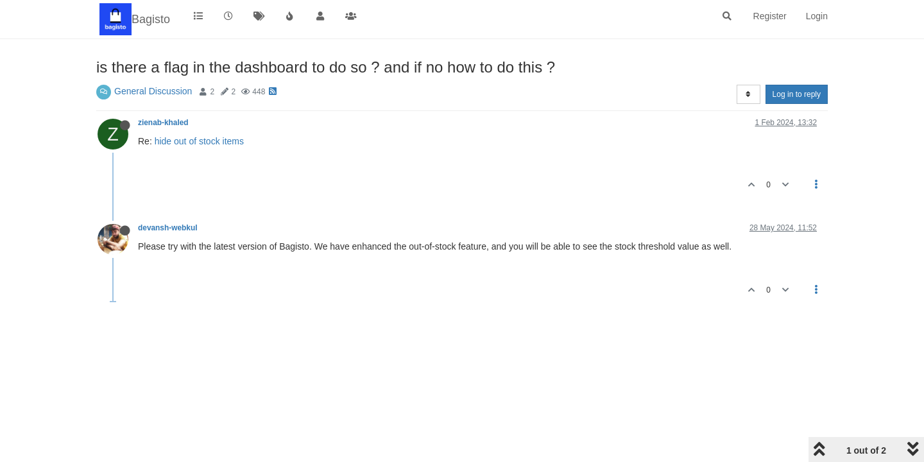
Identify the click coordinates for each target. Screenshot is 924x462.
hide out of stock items (199, 141)
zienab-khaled (163, 122)
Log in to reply (797, 94)
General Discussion (153, 91)
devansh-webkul (168, 227)
